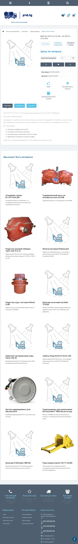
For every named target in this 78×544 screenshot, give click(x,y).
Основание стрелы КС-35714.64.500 (13, 196)
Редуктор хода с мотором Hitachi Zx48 (20, 303)
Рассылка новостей (27, 523)
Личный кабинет (26, 514)
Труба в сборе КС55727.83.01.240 (57, 356)
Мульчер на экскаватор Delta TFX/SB (55, 303)
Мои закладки (26, 520)
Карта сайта (6, 523)
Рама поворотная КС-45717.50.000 (57, 463)
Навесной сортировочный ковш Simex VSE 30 (19, 357)
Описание (7, 106)
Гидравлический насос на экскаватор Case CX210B (54, 196)
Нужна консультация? (48, 58)
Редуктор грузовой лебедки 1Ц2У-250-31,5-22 (18, 250)
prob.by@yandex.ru (47, 535)
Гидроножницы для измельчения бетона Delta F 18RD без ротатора (57, 410)
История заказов (27, 517)
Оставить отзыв (70, 44)
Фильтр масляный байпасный (56, 249)
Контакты (31, 106)
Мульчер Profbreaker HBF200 (18, 463)
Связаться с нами (8, 520)
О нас (4, 514)
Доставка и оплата (8, 517)
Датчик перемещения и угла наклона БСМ (17, 410)
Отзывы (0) (19, 106)
